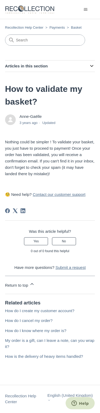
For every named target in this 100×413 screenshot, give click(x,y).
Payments (57, 27)
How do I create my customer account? (39, 310)
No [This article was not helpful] (64, 241)
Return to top (20, 284)
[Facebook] (7, 210)
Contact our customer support (59, 194)
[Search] (45, 40)
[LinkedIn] (23, 210)
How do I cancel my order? (29, 320)
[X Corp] (15, 210)
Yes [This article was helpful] (36, 241)
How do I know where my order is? (35, 330)
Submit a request (70, 267)
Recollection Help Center (24, 27)
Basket (76, 27)
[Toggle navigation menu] (85, 9)
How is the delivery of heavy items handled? (44, 356)
